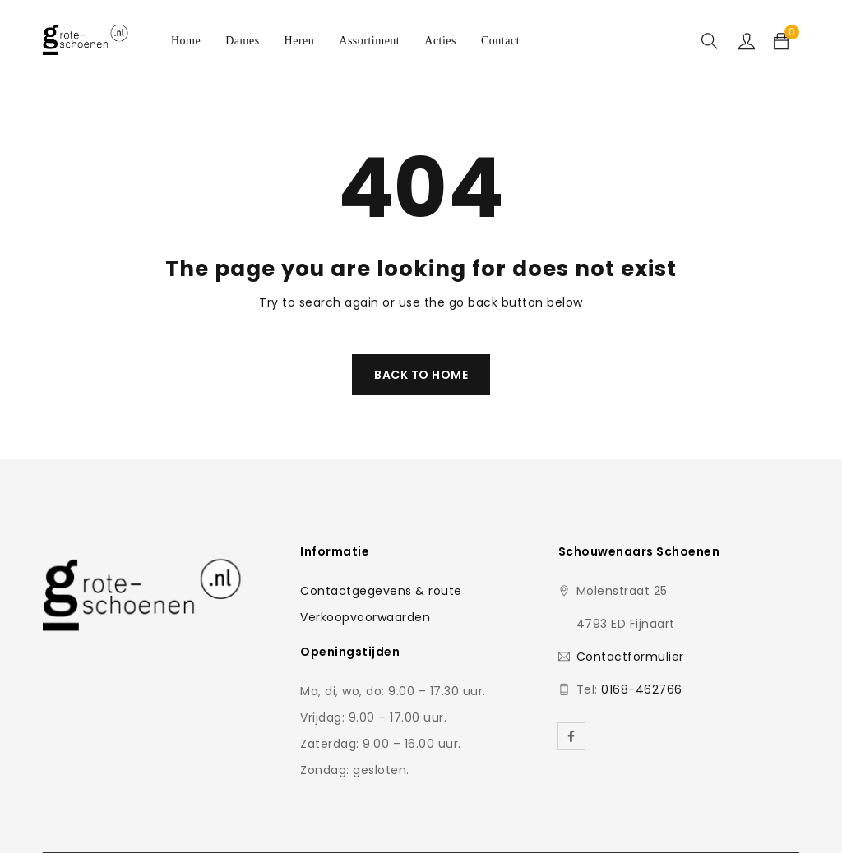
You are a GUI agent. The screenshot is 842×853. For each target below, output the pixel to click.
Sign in (746, 41)
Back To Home (421, 375)
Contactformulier (630, 656)
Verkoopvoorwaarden (365, 617)
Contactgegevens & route (381, 591)
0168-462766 (641, 689)
